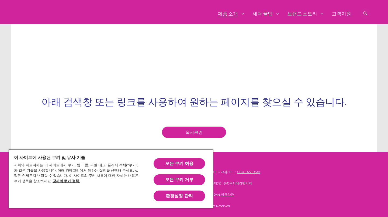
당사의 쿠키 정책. (66, 181)
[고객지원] (341, 14)
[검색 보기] (365, 13)
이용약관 (227, 194)
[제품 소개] (228, 14)
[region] (111, 178)
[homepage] (194, 132)
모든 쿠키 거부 (179, 179)
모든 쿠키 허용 (179, 163)
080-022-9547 (248, 172)
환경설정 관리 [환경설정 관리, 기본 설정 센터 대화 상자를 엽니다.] (179, 196)
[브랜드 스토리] (302, 14)
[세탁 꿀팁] (262, 14)
